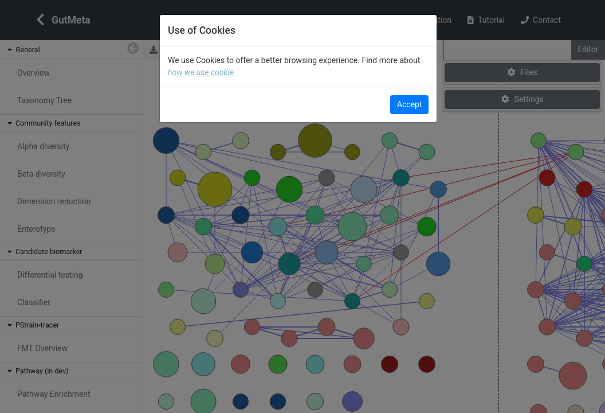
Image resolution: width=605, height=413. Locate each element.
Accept (409, 104)
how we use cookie (232, 72)
